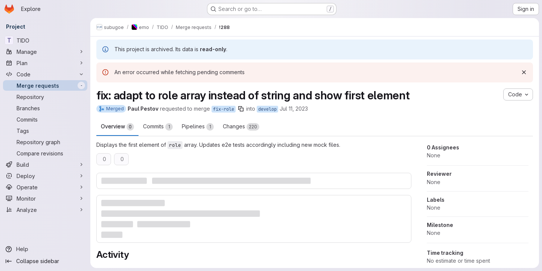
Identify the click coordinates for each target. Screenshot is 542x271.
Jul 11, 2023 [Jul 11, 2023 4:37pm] (294, 108)
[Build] (45, 164)
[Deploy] (45, 176)
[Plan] (45, 63)
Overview (117, 127)
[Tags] (45, 130)
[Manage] (45, 51)
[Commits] (45, 119)
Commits (158, 127)
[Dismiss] (523, 72)
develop (267, 109)
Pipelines (198, 127)
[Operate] (45, 187)
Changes (241, 127)
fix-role (223, 109)
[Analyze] (45, 209)
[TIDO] (45, 40)
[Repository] (45, 96)
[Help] (45, 249)
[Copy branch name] (240, 108)
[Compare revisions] (45, 153)
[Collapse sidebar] (45, 261)
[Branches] (45, 108)
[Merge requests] (45, 85)
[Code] (45, 74)
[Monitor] (45, 198)
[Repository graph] (45, 142)
